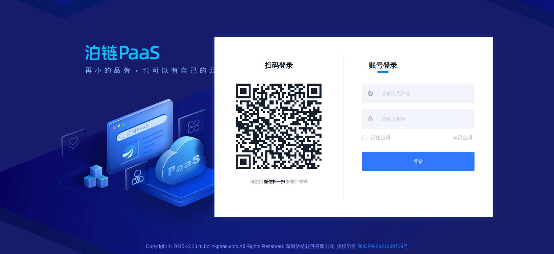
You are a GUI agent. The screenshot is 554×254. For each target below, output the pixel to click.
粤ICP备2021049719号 (383, 246)
